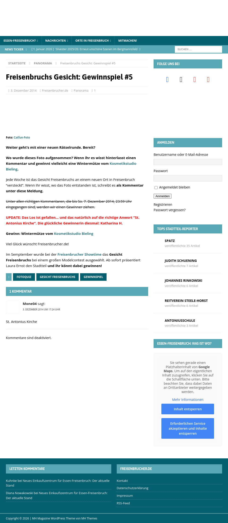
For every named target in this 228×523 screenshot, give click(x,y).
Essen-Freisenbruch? (20, 41)
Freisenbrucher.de (55, 90)
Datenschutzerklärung (132, 488)
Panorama (81, 90)
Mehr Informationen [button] (187, 400)
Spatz (170, 240)
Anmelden (162, 196)
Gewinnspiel (93, 277)
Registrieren (163, 204)
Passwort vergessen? (169, 210)
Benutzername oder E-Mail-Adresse (181, 154)
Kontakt (122, 480)
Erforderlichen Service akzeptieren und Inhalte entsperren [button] (188, 428)
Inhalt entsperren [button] (188, 409)
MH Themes (89, 518)
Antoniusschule (180, 320)
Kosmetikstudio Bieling (73, 233)
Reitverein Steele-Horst (186, 300)
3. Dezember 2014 (24, 90)
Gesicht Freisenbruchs (57, 277)
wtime (96, 254)
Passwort (161, 171)
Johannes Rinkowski (183, 280)
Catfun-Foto (22, 137)
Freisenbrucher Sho (74, 254)
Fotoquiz (24, 277)
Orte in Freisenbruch (92, 41)
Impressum (125, 495)
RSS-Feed (123, 503)
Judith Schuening (181, 260)
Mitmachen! (127, 41)
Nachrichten (55, 41)
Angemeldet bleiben (174, 187)
